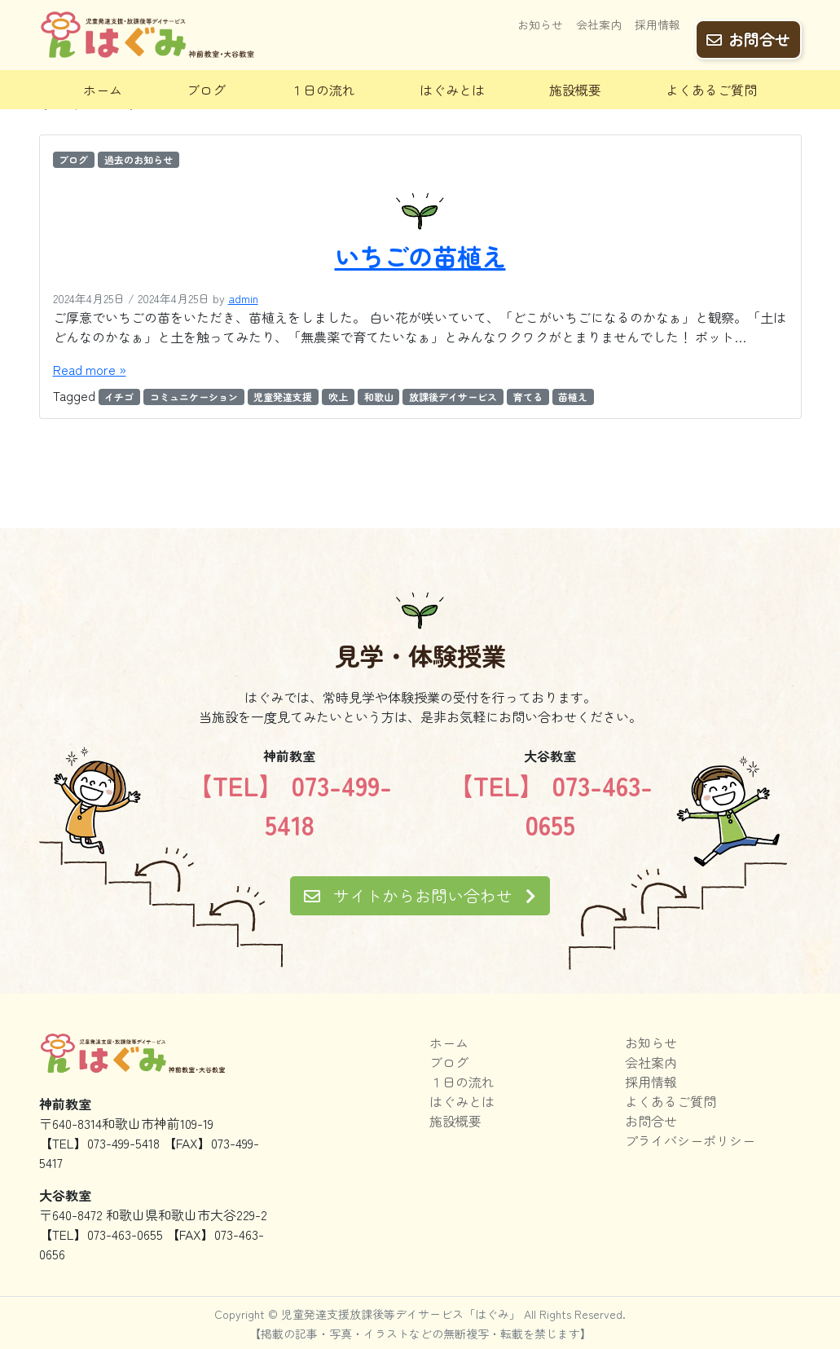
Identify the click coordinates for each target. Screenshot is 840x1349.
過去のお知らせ (138, 159)
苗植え (572, 396)
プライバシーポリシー (690, 1140)
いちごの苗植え (420, 256)
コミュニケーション (194, 396)
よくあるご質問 (711, 89)
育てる (528, 396)
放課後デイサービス (453, 396)
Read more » (89, 369)
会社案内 (599, 30)
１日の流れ (322, 89)
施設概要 (575, 89)
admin (243, 298)
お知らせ (540, 30)
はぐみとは (452, 89)
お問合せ (748, 33)
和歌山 (379, 396)
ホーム (102, 89)
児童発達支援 (282, 396)
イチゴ (119, 396)
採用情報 (657, 30)
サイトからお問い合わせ (420, 895)
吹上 (338, 396)
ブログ (206, 89)
